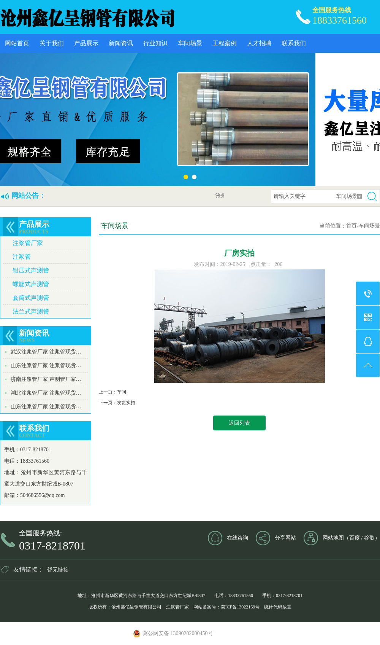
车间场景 (190, 43)
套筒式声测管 (31, 298)
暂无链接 (57, 570)
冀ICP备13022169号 (240, 607)
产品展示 (86, 43)
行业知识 (155, 43)
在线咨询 (237, 538)
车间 (121, 392)
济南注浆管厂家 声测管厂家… (46, 379)
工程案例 (224, 43)
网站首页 (17, 43)
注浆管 (22, 256)
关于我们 (52, 43)
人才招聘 (259, 43)
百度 (354, 538)
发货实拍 (126, 402)
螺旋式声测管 (31, 284)
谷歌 (369, 538)
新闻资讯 (121, 43)
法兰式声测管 (31, 311)
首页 (351, 226)
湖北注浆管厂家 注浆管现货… (46, 393)
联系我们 (294, 43)
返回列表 (239, 423)
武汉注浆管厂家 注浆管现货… (46, 352)
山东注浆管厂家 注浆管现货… (46, 365)
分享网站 (285, 538)
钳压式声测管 (31, 270)
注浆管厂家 (28, 243)
